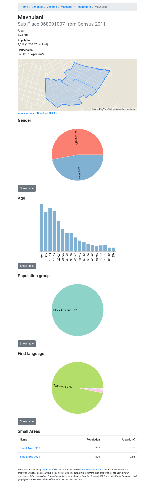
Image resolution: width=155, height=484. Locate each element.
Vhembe (52, 6)
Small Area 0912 (30, 448)
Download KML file (47, 113)
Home (24, 6)
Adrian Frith (47, 469)
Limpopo (37, 6)
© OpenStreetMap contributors (122, 109)
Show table (27, 188)
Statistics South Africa (92, 469)
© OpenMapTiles (100, 109)
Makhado (66, 6)
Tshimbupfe (83, 6)
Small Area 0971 (30, 456)
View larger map (26, 113)
